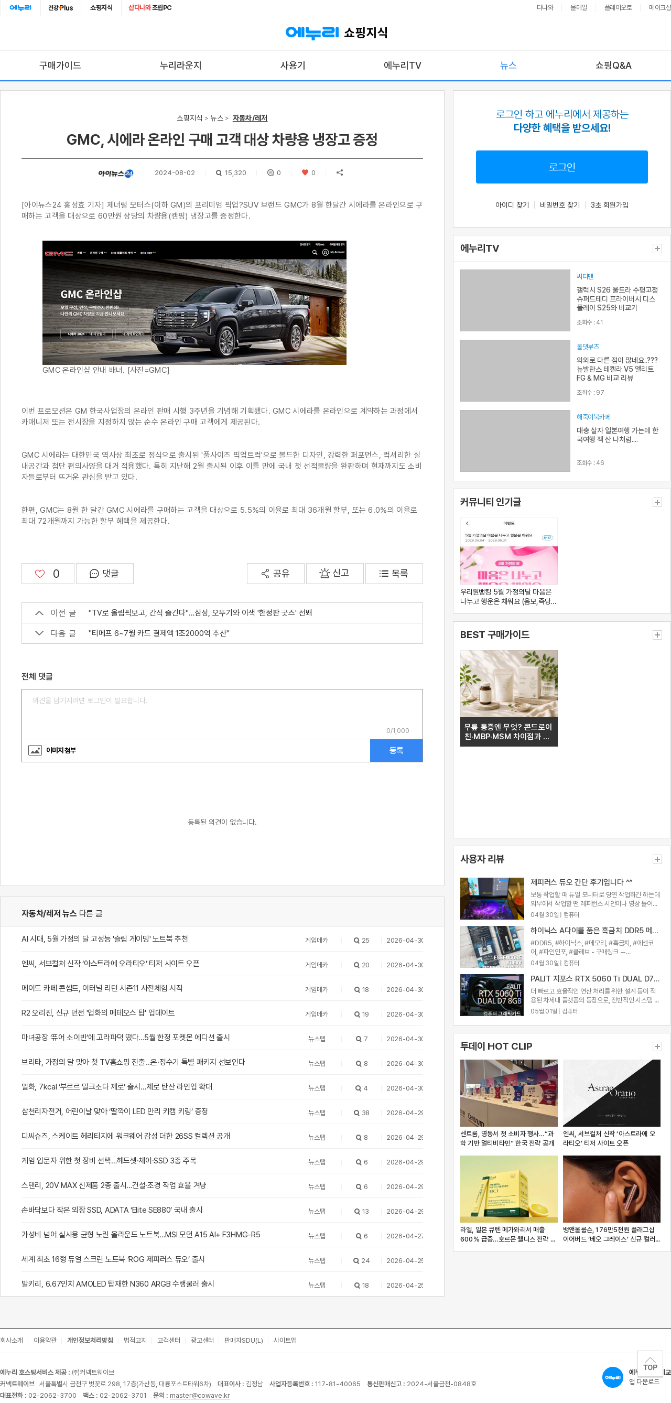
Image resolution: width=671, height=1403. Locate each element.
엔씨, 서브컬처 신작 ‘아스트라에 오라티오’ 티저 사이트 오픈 (110, 963)
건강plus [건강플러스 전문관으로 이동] (61, 8)
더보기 (657, 248)
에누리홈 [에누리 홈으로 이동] (20, 8)
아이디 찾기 (512, 205)
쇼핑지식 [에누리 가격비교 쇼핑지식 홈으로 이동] (335, 33)
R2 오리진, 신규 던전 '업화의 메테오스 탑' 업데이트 (98, 1013)
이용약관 (45, 1340)
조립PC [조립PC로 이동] (150, 8)
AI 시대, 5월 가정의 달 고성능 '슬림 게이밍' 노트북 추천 (104, 939)
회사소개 (11, 1340)
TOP (650, 1364)
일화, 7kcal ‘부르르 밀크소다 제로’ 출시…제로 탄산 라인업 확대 (116, 1087)
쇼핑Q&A (614, 65)
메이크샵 (660, 8)
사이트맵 (285, 1340)
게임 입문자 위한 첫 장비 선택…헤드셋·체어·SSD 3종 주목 (109, 1160)
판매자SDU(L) (243, 1340)
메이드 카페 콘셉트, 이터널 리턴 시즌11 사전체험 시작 (102, 988)
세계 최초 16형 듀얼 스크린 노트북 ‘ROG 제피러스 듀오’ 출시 (113, 1259)
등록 (396, 751)
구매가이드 (60, 65)
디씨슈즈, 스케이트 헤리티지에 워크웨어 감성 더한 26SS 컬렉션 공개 (125, 1136)
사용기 (293, 65)
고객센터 (168, 1340)
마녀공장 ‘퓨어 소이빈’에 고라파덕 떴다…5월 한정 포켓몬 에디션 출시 (125, 1037)
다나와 (545, 8)
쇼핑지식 (189, 118)
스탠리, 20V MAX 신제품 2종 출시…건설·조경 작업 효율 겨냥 (114, 1185)
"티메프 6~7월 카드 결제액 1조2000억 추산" (132, 633)
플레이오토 (618, 8)
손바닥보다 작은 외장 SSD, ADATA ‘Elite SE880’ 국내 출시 (111, 1210)
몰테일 (578, 8)
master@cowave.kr (200, 1395)
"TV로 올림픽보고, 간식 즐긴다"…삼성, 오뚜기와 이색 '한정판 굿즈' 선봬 (173, 613)
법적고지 (135, 1340)
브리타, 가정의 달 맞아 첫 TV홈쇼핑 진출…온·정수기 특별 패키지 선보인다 (133, 1062)
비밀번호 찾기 (560, 205)
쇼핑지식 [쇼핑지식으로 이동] (101, 8)
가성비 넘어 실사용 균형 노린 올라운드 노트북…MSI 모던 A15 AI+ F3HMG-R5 (140, 1234)
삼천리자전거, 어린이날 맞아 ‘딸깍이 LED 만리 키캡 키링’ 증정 (114, 1111)
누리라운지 (181, 65)
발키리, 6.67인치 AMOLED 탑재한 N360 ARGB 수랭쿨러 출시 (117, 1284)
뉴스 (508, 65)
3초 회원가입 (610, 205)
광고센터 (202, 1340)
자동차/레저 (250, 118)
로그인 (562, 167)
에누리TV (402, 65)
